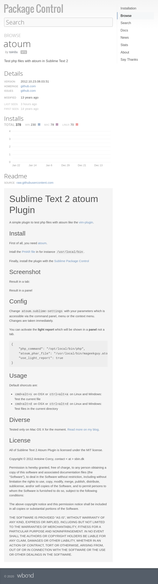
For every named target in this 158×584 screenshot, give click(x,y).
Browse (126, 15)
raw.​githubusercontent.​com (35, 182)
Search (126, 23)
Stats (124, 45)
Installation (128, 8)
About (125, 52)
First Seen (11, 108)
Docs (124, 30)
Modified (10, 97)
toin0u (13, 51)
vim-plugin (86, 222)
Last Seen (11, 104)
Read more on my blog (83, 428)
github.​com (28, 86)
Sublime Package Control (71, 260)
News (125, 37)
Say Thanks (129, 59)
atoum (42, 243)
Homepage (11, 86)
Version (9, 81)
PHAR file (28, 251)
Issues (8, 90)
